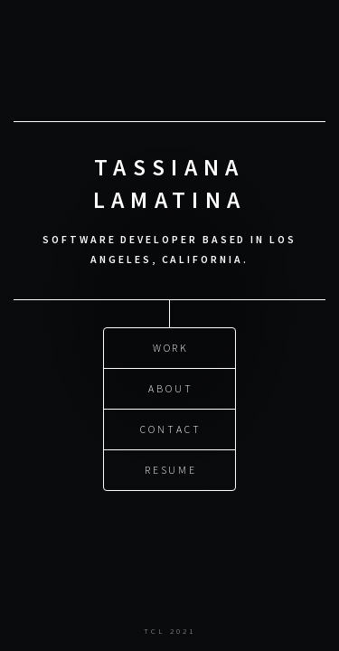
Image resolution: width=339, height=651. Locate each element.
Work (171, 347)
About (170, 387)
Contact (171, 428)
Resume (171, 469)
